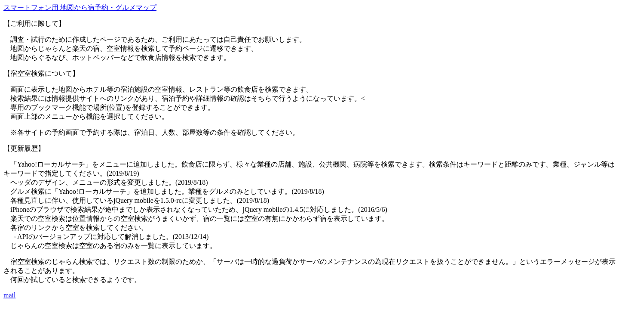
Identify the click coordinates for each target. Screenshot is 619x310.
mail (9, 295)
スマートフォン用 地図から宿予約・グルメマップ (79, 7)
